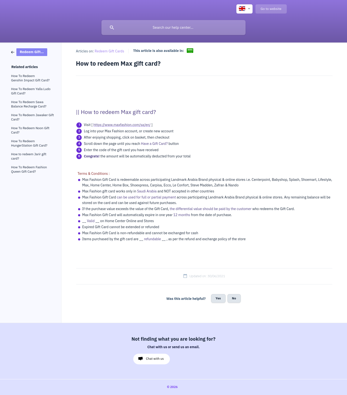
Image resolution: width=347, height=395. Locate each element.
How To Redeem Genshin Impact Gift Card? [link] (30, 78)
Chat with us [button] (155, 358)
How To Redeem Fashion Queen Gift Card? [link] (29, 169)
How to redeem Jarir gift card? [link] (28, 156)
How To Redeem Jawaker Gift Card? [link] (32, 117)
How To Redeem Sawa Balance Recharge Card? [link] (28, 104)
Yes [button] (218, 298)
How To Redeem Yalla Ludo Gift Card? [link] (31, 91)
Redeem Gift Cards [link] (109, 51)
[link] (29, 52)
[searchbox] (173, 27)
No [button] (234, 298)
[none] (244, 9)
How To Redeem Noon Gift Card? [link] (30, 130)
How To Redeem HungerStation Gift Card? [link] (29, 143)
